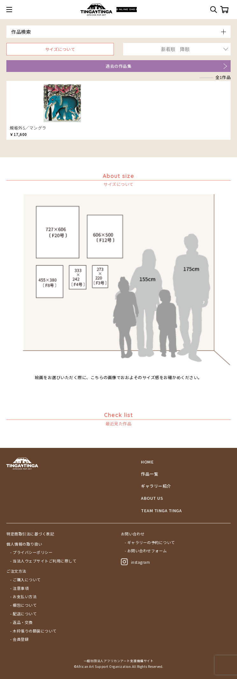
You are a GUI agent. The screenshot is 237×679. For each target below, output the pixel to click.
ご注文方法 (16, 571)
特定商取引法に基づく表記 (30, 533)
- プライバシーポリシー (31, 552)
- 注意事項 (19, 588)
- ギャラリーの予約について (150, 542)
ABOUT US (152, 498)
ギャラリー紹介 (156, 486)
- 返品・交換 (21, 622)
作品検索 (21, 31)
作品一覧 (149, 474)
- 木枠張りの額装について (33, 630)
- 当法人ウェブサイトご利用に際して (43, 560)
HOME (147, 462)
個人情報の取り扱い (24, 544)
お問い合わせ (133, 533)
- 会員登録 (19, 639)
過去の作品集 (118, 66)
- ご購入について (25, 579)
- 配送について (23, 613)
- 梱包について (23, 605)
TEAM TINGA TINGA (161, 510)
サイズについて (60, 49)
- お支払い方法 (23, 596)
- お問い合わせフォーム (146, 550)
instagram (135, 561)
